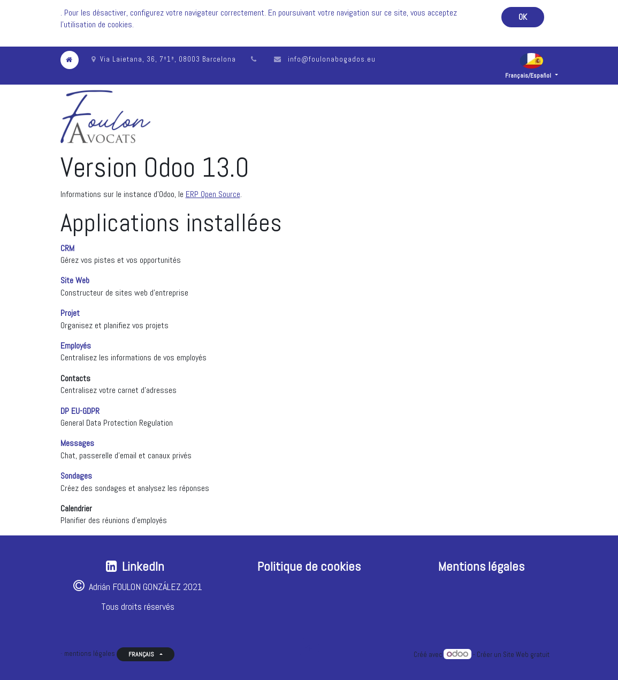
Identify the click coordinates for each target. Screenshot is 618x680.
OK (522, 16)
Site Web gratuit (526, 654)
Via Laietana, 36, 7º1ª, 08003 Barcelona (163, 59)
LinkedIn (143, 566)
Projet (70, 313)
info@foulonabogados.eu (332, 59)
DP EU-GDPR (80, 411)
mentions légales (89, 653)
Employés (75, 345)
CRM (67, 248)
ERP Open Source (213, 194)
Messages (77, 443)
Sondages (76, 475)
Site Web (74, 280)
